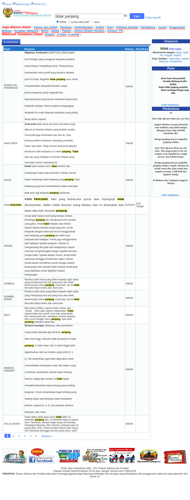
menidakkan (175, 61)
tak (161, 55)
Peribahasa (148, 27)
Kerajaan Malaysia (26, 30)
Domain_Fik (115, 30)
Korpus (50, 34)
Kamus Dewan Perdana (89, 30)
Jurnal (162, 27)
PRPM (62, 22)
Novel (44, 30)
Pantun (66, 30)
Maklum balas (22, 4)
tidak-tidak (174, 58)
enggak (168, 55)
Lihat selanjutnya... (170, 104)
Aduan (8, 4)
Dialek (55, 30)
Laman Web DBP (80, 22)
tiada (185, 52)
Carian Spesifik (153, 17)
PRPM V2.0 (40, 4)
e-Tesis (61, 34)
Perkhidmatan (84, 27)
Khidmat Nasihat (127, 27)
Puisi (110, 27)
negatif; (177, 55)
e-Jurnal (73, 34)
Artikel (99, 27)
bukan (178, 52)
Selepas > (47, 436)
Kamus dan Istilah (45, 27)
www (96, 22)
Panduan (66, 27)
